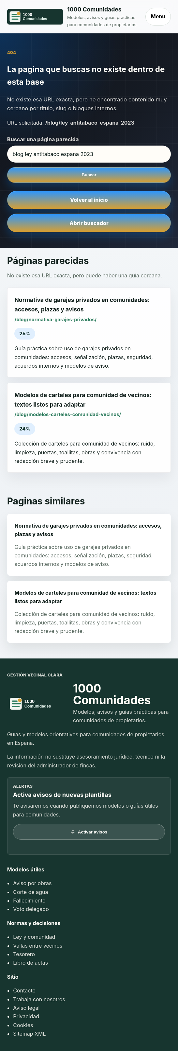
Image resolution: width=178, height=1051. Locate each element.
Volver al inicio (89, 200)
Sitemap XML (29, 1033)
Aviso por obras (32, 883)
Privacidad (26, 1016)
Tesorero (24, 954)
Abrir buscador (88, 223)
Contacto (24, 990)
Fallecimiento (29, 900)
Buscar (89, 174)
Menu (158, 16)
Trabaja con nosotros (39, 999)
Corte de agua (30, 892)
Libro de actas (30, 962)
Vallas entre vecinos (37, 945)
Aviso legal (26, 1008)
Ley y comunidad (34, 937)
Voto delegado (31, 909)
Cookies (23, 1025)
